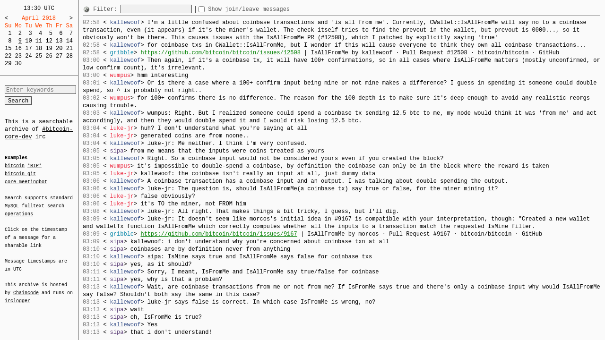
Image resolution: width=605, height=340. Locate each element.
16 (18, 48)
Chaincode (26, 287)
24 (28, 56)
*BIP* (34, 166)
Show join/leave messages (266, 9)
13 (59, 41)
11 (38, 41)
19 (48, 48)
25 (38, 56)
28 (69, 56)
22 (8, 56)
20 (59, 48)
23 (18, 56)
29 (8, 64)
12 (48, 41)
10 (28, 41)
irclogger (17, 294)
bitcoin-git (20, 173)
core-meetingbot (26, 181)
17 (28, 48)
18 (38, 48)
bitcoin (15, 166)
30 (18, 64)
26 (48, 56)
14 (69, 41)
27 (59, 56)
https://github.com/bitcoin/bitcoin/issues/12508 (220, 53)
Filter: (107, 9)
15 (8, 48)
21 (69, 48)
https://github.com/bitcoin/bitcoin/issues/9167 (218, 234)
